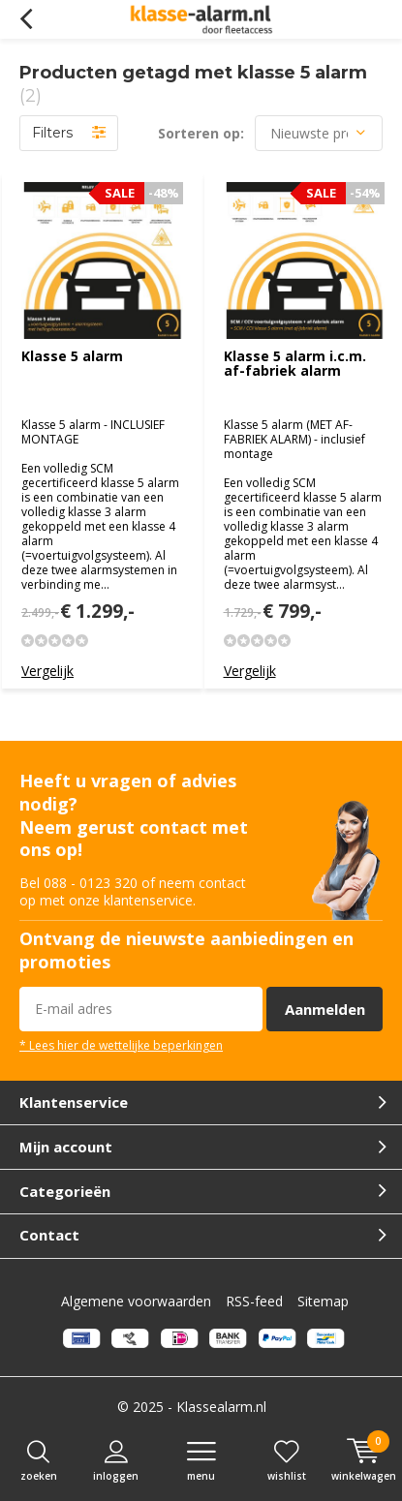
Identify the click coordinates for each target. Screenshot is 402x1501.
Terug (25, 19)
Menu (201, 1461)
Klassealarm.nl (221, 1406)
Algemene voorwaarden (136, 1301)
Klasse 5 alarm (72, 356)
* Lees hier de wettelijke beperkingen (121, 1045)
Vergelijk (47, 670)
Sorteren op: (201, 133)
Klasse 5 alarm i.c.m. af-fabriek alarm (295, 364)
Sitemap (323, 1301)
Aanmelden (325, 1009)
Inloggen (115, 1461)
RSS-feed (254, 1301)
